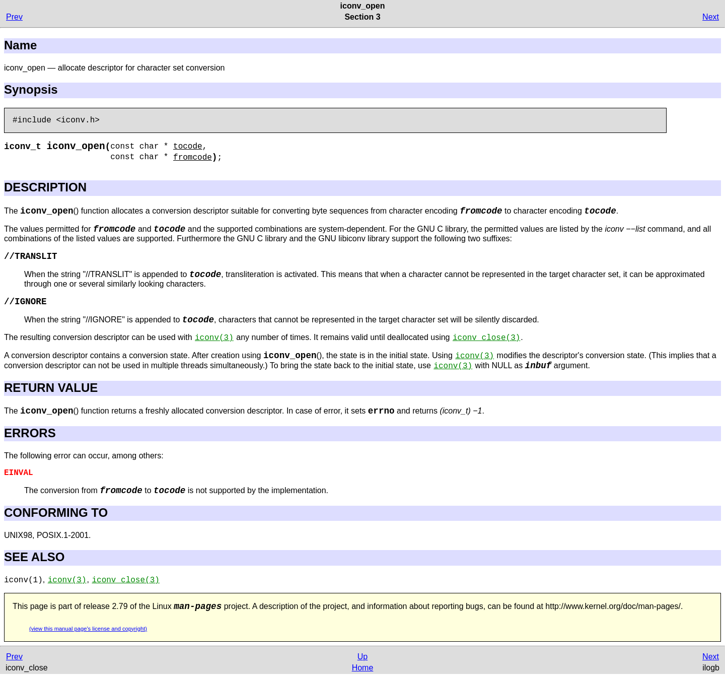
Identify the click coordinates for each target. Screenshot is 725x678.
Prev (14, 17)
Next (710, 17)
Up (362, 656)
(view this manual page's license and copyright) (88, 629)
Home (363, 667)
